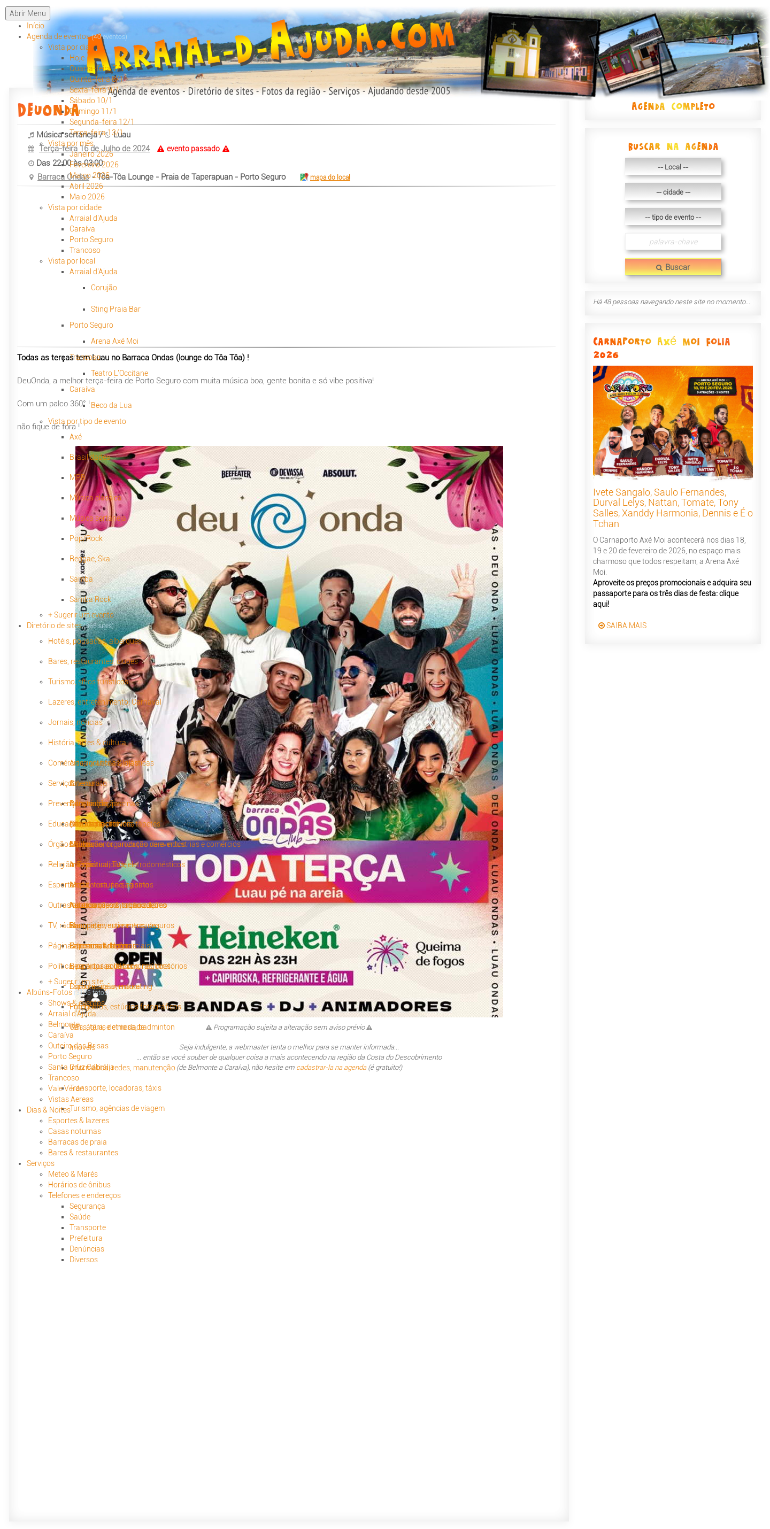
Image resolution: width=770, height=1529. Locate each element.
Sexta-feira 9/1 (95, 90)
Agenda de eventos (77, 36)
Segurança (87, 1206)
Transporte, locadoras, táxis (115, 1088)
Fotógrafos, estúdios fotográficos (125, 1006)
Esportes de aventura (105, 986)
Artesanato (88, 783)
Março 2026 (90, 175)
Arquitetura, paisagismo (109, 885)
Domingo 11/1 (93, 111)
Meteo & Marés (73, 1174)
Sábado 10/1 (91, 100)
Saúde (80, 1217)
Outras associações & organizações (107, 905)
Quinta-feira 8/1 (97, 79)
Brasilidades (90, 457)
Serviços (62, 783)
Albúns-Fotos (68, 992)
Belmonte (64, 1024)
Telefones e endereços (84, 1195)
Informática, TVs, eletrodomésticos (127, 864)
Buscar (673, 267)
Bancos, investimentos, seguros (122, 925)
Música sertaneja (98, 518)
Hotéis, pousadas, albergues (95, 641)
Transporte (88, 1227)
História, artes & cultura (87, 742)
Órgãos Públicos (75, 844)
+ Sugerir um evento (81, 615)
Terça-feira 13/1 (97, 132)
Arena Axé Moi (114, 341)
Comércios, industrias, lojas (93, 763)
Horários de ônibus (79, 1184)
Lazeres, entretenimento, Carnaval (104, 702)
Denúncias (87, 1249)
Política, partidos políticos (90, 966)
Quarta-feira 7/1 (97, 68)
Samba (81, 579)
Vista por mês (71, 143)
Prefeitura (86, 1238)
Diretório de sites (70, 625)
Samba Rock (90, 599)
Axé (76, 437)
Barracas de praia (77, 1142)
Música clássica (96, 497)
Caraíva (82, 229)
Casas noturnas (74, 1131)
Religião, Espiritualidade (87, 864)
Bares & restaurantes (83, 1152)
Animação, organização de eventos (128, 844)
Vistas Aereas (71, 1099)
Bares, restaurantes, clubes (93, 661)
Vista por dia (69, 47)
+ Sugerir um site (75, 981)
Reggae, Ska (90, 558)
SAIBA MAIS (622, 625)
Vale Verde (65, 1088)
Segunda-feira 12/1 (102, 122)
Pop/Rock (86, 538)
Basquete (85, 925)
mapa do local (324, 177)
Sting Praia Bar (116, 309)
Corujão (104, 287)
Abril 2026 (86, 186)
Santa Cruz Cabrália (81, 1067)
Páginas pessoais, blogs (88, 945)
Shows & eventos (76, 1003)
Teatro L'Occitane (119, 373)
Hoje (77, 57)
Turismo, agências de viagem (117, 1108)
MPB (78, 477)
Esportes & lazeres (78, 1120)
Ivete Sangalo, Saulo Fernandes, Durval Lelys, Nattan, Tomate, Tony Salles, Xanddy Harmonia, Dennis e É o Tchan (673, 507)
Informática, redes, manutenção (122, 1067)
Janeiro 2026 (91, 154)
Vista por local (71, 261)
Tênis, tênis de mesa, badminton (122, 1027)
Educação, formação (82, 824)
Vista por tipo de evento (87, 421)
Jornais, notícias (75, 722)
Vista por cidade (75, 207)
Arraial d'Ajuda (94, 218)
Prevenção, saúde (77, 803)
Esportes (63, 885)
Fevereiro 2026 (94, 164)
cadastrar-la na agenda (331, 1067)
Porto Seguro (91, 239)
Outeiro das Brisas (78, 1045)
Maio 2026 (87, 196)
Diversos (84, 1259)
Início (35, 25)
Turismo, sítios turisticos (88, 681)
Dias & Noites (49, 1110)
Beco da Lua (111, 405)
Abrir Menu (28, 13)
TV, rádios (64, 925)
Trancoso (85, 250)
